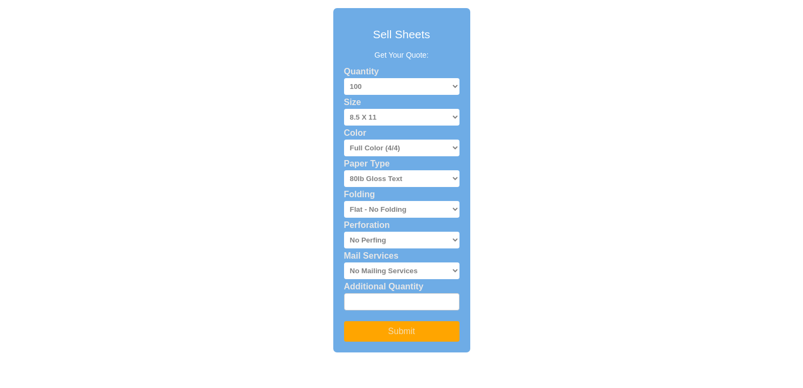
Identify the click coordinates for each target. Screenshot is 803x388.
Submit (401, 331)
